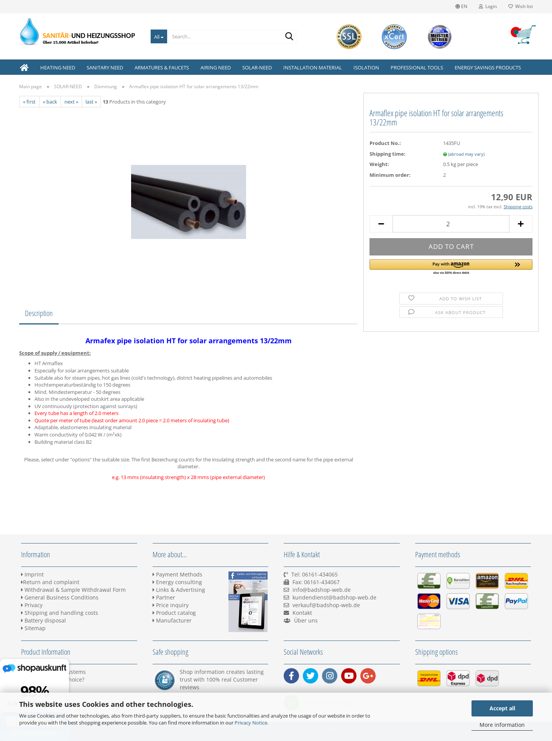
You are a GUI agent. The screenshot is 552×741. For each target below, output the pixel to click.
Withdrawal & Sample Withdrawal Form (73, 589)
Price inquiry (171, 605)
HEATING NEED (57, 67)
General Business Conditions (60, 597)
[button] (451, 267)
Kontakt (302, 612)
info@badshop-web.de (321, 589)
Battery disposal (43, 620)
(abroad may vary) (466, 154)
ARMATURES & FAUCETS (162, 67)
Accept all (502, 708)
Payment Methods (177, 574)
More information (502, 724)
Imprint (32, 574)
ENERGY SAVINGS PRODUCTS (488, 67)
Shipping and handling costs (59, 612)
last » (91, 101)
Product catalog (174, 612)
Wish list (520, 6)
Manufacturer (172, 620)
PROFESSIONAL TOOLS (417, 67)
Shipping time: (388, 153)
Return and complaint (50, 582)
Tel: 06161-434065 (314, 574)
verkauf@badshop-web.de (326, 605)
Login (488, 6)
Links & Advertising (179, 589)
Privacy (32, 605)
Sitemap (33, 628)
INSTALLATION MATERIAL (312, 67)
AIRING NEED (215, 67)
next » (71, 101)
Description (39, 313)
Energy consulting (177, 582)
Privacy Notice (251, 722)
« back (50, 101)
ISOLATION (366, 67)
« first (29, 101)
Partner (164, 597)
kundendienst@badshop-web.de (334, 597)
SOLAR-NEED (257, 67)
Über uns (306, 620)
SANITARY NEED (105, 67)
